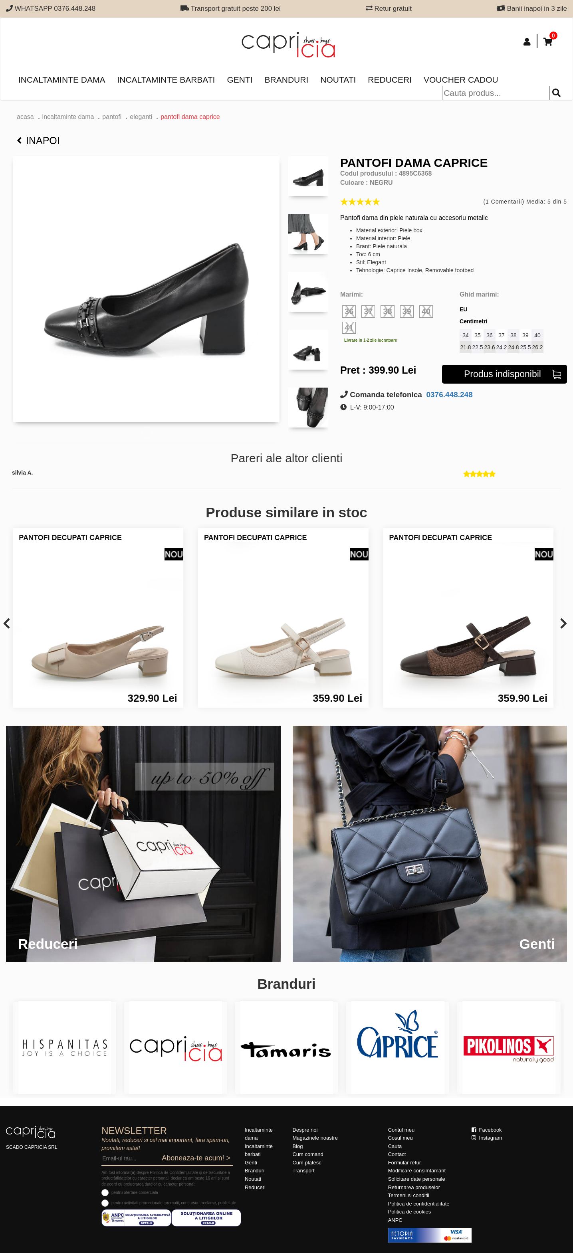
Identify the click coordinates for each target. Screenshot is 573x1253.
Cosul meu (400, 1138)
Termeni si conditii (408, 1195)
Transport (303, 1171)
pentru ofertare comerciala (134, 1192)
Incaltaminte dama (61, 79)
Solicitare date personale (416, 1179)
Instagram (487, 1138)
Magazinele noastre (314, 1138)
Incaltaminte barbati (166, 79)
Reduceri (390, 79)
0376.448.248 (448, 394)
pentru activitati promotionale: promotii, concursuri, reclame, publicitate (173, 1203)
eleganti (141, 116)
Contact (397, 1154)
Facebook (487, 1130)
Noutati (338, 79)
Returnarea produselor (414, 1187)
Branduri (287, 79)
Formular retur (404, 1163)
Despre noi (304, 1130)
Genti (239, 79)
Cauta (395, 1146)
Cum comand (307, 1154)
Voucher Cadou (461, 79)
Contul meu (401, 1130)
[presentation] (6, 624)
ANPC (395, 1220)
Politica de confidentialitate (419, 1204)
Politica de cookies (409, 1212)
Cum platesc (306, 1163)
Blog (297, 1146)
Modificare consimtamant (417, 1171)
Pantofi (111, 116)
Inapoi (38, 140)
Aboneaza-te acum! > (196, 1158)
